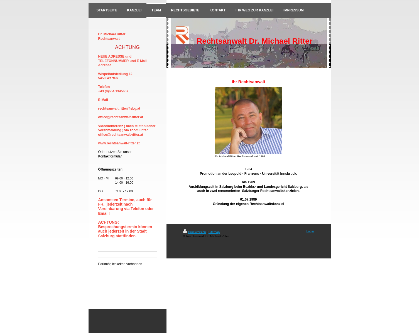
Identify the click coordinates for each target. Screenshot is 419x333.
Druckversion (194, 232)
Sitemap (214, 232)
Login (310, 231)
